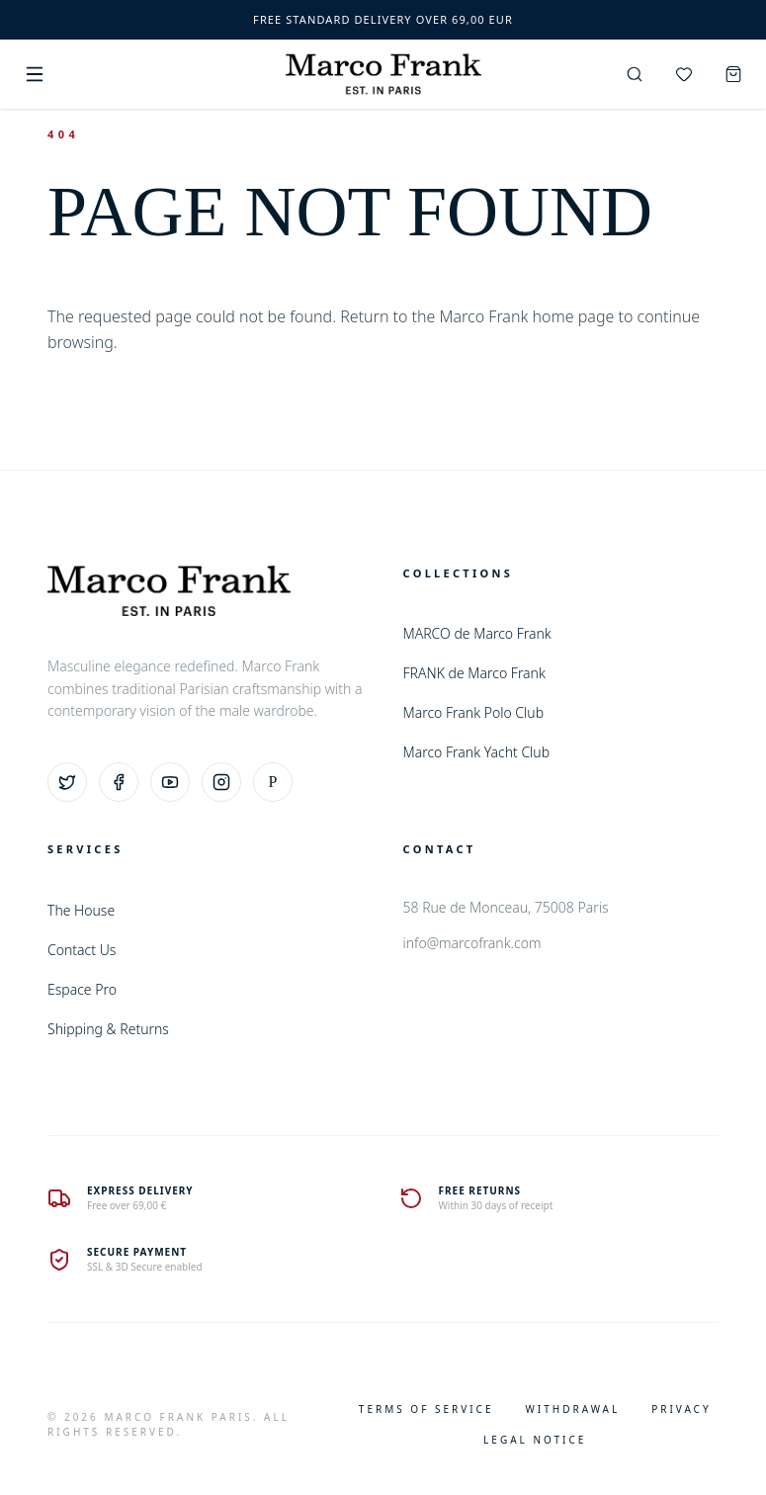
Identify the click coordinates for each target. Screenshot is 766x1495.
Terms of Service (426, 1409)
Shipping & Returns (108, 1028)
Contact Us (81, 949)
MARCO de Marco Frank (477, 633)
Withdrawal (572, 1409)
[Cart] (733, 74)
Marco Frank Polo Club (474, 712)
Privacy (681, 1409)
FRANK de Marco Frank (474, 672)
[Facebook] (118, 782)
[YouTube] (170, 782)
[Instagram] (221, 782)
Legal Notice (534, 1440)
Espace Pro (82, 989)
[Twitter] (67, 782)
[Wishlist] (684, 74)
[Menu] (34, 74)
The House (81, 910)
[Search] (634, 74)
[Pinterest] (273, 782)
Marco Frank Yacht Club (477, 752)
